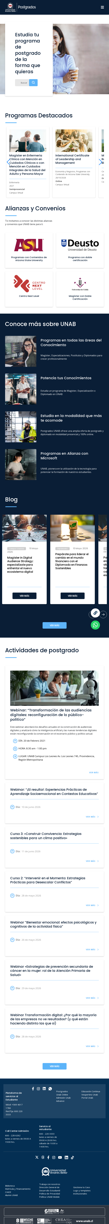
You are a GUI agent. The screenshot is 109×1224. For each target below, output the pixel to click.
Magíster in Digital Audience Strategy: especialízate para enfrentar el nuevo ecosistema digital (20, 565)
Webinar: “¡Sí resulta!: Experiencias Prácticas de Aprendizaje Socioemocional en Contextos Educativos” (54, 792)
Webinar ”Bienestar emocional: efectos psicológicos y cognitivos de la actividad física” (53, 924)
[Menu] (102, 7)
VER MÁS (24, 595)
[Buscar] (26, 82)
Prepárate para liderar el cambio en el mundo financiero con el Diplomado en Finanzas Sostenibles (72, 561)
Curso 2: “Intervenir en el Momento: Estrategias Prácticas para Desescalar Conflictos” (47, 880)
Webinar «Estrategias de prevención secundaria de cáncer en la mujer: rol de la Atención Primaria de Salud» (51, 971)
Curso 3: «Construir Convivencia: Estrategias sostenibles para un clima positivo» (45, 836)
